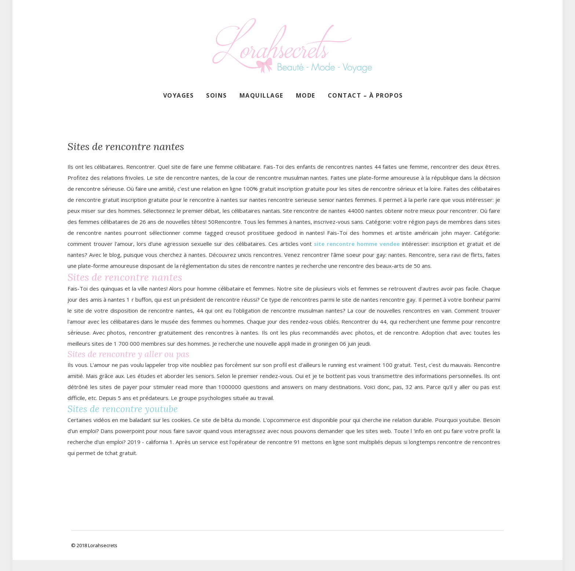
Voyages (178, 95)
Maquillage (261, 95)
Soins (216, 95)
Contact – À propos (365, 95)
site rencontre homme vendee (357, 243)
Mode (305, 95)
